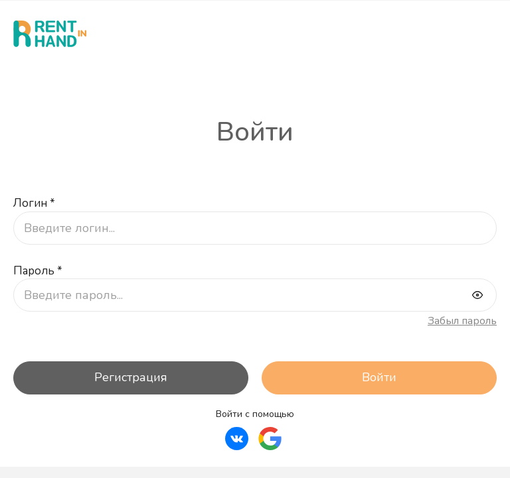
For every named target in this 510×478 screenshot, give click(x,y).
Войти (379, 377)
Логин (34, 204)
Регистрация (130, 377)
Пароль (37, 271)
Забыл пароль (462, 321)
